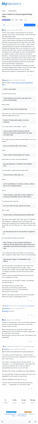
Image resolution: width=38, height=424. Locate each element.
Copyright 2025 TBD (10, 414)
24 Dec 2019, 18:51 (16, 320)
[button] (2, 421)
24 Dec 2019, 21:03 (19, 349)
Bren (5, 30)
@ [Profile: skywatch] (5, 311)
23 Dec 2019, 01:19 (16, 30)
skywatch (6, 80)
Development (6, 19)
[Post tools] (34, 75)
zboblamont (7, 308)
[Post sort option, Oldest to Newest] (4, 25)
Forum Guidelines (22, 414)
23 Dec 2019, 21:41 (18, 80)
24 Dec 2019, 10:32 (20, 308)
